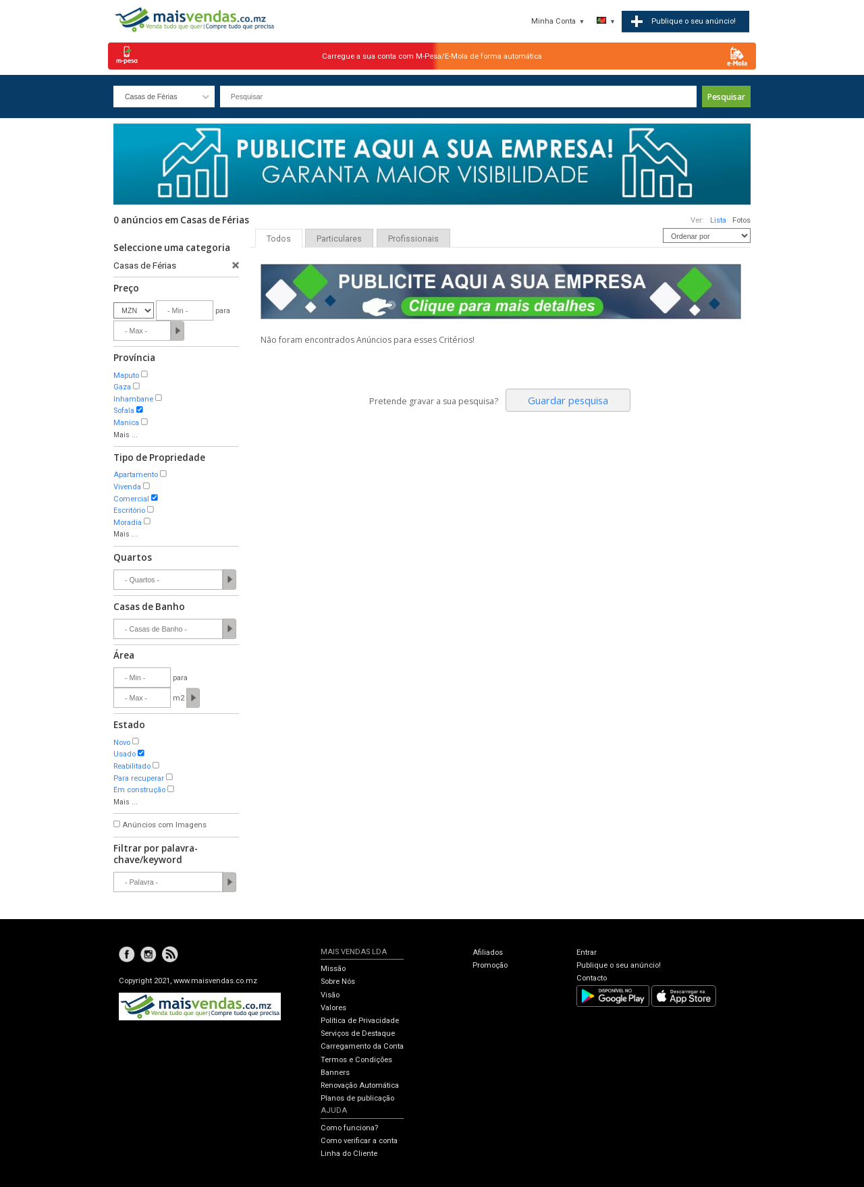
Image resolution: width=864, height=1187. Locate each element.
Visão (330, 995)
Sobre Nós (338, 981)
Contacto (591, 978)
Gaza (122, 387)
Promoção (490, 965)
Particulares (339, 239)
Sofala (123, 410)
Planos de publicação (357, 1098)
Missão (333, 968)
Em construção (139, 789)
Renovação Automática (360, 1085)
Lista (718, 220)
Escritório (129, 510)
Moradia (127, 522)
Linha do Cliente (349, 1153)
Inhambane (133, 399)
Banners (335, 1072)
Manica (126, 422)
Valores (333, 1007)
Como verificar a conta (359, 1140)
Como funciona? (349, 1128)
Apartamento (135, 474)
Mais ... (125, 435)
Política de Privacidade (360, 1020)
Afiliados (488, 952)
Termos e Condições (356, 1059)
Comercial (131, 499)
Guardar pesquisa (568, 400)
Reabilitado (132, 766)
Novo (121, 742)
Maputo (126, 375)
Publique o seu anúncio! (618, 965)
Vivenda (127, 486)
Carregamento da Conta (362, 1046)
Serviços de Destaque (358, 1033)
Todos (279, 239)
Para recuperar (138, 778)
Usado (124, 754)
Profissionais (413, 239)
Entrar (586, 952)
